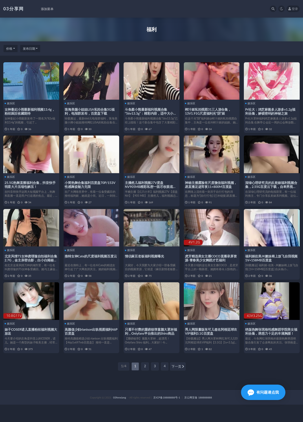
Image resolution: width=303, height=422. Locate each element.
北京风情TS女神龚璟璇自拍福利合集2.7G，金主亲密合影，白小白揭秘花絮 (30, 269)
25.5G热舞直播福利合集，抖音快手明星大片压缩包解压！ (31, 189)
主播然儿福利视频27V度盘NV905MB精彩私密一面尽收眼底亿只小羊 (151, 191)
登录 (293, 9)
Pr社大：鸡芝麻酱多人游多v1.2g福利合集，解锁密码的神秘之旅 (271, 111)
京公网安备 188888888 (198, 414)
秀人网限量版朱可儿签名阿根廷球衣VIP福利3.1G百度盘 (210, 345)
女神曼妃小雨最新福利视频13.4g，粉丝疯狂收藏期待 (30, 111)
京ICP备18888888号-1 (166, 414)
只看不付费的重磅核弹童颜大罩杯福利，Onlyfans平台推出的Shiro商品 (150, 347)
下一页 (178, 384)
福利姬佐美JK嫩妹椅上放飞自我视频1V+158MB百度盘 (270, 267)
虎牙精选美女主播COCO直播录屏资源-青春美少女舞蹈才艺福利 (210, 267)
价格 (9, 48)
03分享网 (13, 8)
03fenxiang (119, 414)
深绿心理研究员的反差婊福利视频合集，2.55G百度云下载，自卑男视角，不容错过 (271, 191)
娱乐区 (10, 103)
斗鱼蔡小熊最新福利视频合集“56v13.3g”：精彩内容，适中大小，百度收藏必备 (148, 113)
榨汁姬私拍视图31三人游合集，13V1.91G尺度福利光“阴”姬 (209, 111)
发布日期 (29, 48)
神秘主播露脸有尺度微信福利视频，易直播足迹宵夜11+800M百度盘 (211, 191)
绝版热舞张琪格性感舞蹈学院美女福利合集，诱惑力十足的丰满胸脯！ (270, 347)
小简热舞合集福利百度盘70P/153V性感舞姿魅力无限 (91, 189)
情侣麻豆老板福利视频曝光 (145, 265)
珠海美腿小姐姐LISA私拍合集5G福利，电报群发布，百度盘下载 (91, 111)
